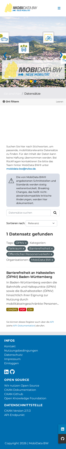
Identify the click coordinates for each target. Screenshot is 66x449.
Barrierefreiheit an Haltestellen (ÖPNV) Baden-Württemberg (30, 275)
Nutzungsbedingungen (21, 350)
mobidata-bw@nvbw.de (21, 168)
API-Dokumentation (24, 325)
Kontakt (10, 346)
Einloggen (11, 363)
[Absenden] (55, 213)
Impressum (12, 359)
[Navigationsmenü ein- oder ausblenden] (59, 8)
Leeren (59, 101)
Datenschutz (13, 354)
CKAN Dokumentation (20, 390)
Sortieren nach (15, 223)
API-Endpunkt (14, 415)
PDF (22, 309)
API (52, 322)
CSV (30, 309)
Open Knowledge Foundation (25, 398)
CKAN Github (13, 394)
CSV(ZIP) (12, 309)
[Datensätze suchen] (28, 213)
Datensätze (32, 93)
